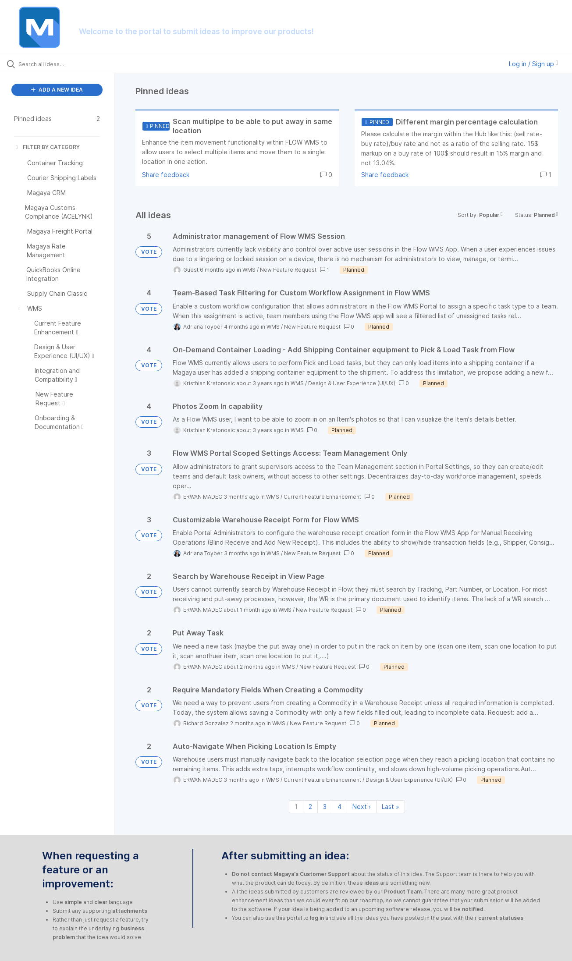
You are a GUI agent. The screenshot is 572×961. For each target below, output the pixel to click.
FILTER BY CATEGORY (47, 147)
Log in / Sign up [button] (533, 63)
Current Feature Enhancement (322, 496)
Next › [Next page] (361, 806)
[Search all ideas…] (68, 64)
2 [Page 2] (310, 806)
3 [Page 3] (325, 806)
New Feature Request (288, 269)
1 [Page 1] (296, 806)
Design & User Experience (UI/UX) (351, 383)
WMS (249, 269)
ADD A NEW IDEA (57, 89)
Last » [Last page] (390, 806)
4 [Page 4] (339, 806)
